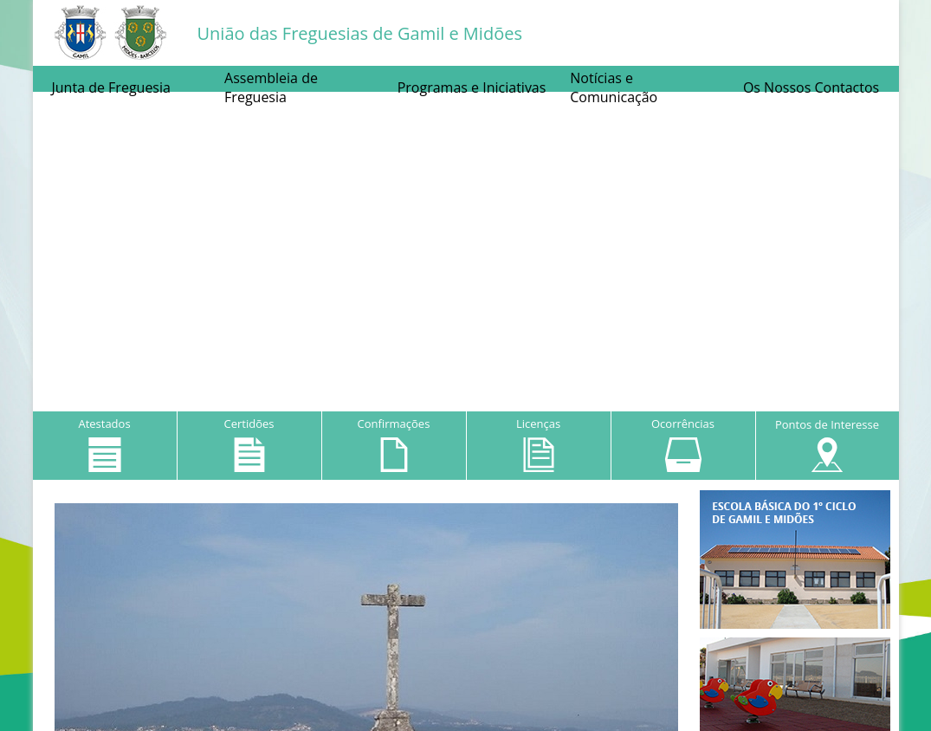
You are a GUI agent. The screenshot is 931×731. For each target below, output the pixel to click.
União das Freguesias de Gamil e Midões (359, 33)
